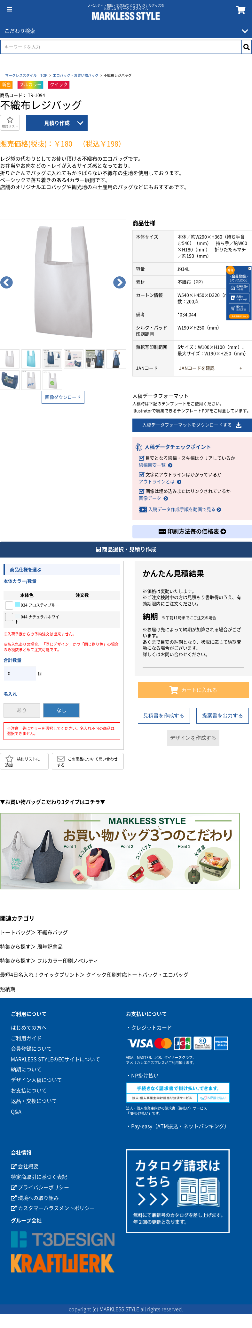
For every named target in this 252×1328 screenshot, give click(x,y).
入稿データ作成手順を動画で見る (182, 509)
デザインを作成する (193, 738)
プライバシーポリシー (40, 1187)
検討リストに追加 (22, 761)
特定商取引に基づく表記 (39, 1176)
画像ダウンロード (63, 397)
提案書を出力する (222, 715)
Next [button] (119, 282)
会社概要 (24, 1166)
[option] (63, 282)
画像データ (150, 498)
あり (22, 710)
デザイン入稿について (36, 1080)
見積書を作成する (163, 715)
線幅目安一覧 (152, 465)
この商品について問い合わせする (87, 761)
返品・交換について (34, 1101)
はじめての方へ (29, 1027)
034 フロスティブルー (37, 604)
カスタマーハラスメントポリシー (53, 1208)
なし (61, 710)
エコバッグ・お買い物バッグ (75, 75)
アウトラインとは (157, 481)
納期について (26, 1069)
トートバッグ (15, 932)
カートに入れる (193, 690)
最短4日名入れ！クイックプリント (40, 975)
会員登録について (31, 1048)
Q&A (16, 1111)
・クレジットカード (149, 1027)
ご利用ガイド (26, 1038)
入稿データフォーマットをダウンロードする (192, 425)
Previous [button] (6, 282)
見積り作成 (57, 123)
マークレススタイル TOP (26, 75)
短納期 (7, 989)
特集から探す (15, 946)
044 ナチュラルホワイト (37, 619)
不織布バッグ (52, 932)
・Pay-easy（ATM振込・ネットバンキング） (177, 1126)
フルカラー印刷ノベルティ (67, 960)
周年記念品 (50, 946)
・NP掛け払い (142, 1075)
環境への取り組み (35, 1197)
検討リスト (10, 122)
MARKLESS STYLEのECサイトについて (55, 1059)
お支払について (29, 1090)
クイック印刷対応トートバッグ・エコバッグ (137, 975)
